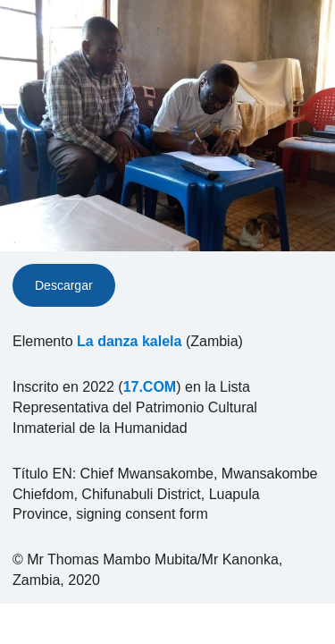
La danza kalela (129, 341)
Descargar (64, 285)
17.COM (150, 386)
